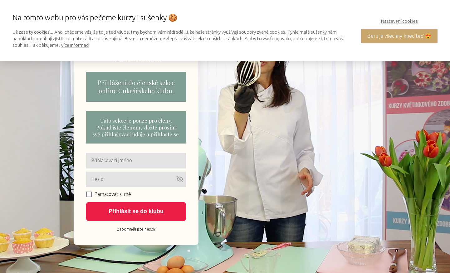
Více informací (75, 45)
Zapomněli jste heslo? (136, 229)
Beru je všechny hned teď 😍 (399, 36)
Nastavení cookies (399, 21)
